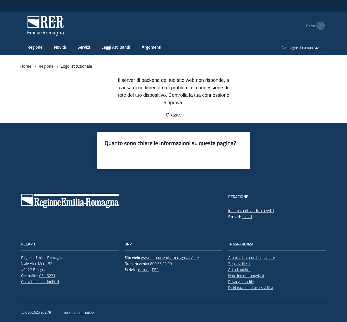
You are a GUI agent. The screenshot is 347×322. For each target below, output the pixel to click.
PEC (155, 269)
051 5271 (47, 275)
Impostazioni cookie (78, 312)
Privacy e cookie (241, 281)
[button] (319, 26)
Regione (46, 66)
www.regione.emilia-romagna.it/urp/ (170, 257)
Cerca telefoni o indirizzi (40, 281)
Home (25, 66)
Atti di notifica (239, 269)
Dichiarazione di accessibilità (250, 287)
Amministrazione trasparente (251, 257)
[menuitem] (35, 47)
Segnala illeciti (239, 263)
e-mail (247, 216)
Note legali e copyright (246, 275)
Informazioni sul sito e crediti (251, 210)
